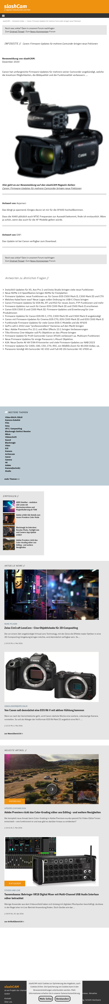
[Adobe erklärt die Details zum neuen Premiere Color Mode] (9, 519)
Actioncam (10, 454)
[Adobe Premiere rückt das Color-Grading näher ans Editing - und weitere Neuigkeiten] (9, 544)
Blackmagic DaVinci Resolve (18, 431)
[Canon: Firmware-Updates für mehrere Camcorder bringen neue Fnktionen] (54, 21)
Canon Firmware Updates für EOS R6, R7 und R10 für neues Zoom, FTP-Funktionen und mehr (54, 302)
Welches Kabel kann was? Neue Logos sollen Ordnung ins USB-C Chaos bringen (46, 299)
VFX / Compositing (13, 428)
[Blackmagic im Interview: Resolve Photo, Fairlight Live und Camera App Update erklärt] (9, 532)
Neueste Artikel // (15, 750)
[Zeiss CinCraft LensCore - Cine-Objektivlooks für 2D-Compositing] (51, 595)
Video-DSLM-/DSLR (13, 417)
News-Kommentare (39, 31)
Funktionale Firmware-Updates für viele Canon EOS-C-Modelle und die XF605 (46, 322)
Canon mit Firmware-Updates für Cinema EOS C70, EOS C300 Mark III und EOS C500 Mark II (54, 319)
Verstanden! (62, 998)
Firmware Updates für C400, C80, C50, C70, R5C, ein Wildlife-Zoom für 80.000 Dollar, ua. (52, 345)
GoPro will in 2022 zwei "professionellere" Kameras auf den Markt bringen (44, 325)
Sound (8, 440)
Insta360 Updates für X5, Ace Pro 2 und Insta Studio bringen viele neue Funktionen (49, 289)
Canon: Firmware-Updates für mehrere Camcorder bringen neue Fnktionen (41, 188)
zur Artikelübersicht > (14, 921)
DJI (6, 448)
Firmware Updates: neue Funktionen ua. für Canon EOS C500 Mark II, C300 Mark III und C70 (54, 296)
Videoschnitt (11, 437)
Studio (8, 471)
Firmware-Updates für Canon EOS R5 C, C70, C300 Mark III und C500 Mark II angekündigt (53, 316)
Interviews (83, 993)
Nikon (7, 434)
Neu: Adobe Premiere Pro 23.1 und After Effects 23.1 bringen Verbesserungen (46, 329)
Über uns (8, 1002)
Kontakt (7, 998)
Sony (7, 426)
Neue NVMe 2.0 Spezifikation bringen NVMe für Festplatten (36, 292)
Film (7, 423)
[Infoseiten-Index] (18, 21)
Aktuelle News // (14, 565)
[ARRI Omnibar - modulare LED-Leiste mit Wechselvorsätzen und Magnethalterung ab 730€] (9, 506)
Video (7, 445)
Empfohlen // (11, 496)
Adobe (8, 465)
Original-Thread (17, 31)
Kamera (8, 451)
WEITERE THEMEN (16, 412)
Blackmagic (10, 443)
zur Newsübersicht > (13, 733)
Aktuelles (93, 993)
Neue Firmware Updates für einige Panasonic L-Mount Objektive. (39, 339)
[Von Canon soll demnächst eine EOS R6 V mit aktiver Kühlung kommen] (51, 677)
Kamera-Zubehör (12, 420)
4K (6, 462)
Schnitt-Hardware (93, 1000)
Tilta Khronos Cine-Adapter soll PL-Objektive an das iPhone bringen (40, 332)
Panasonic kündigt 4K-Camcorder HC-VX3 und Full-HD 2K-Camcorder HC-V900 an (48, 349)
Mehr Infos (46, 998)
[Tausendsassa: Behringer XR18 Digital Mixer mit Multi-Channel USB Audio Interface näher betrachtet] (51, 861)
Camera (8, 459)
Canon (8, 457)
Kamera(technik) (12, 468)
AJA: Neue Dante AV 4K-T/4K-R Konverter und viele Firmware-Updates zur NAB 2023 (50, 342)
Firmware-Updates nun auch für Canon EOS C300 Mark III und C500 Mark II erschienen (51, 306)
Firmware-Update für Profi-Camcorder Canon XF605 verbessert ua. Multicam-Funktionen (52, 335)
